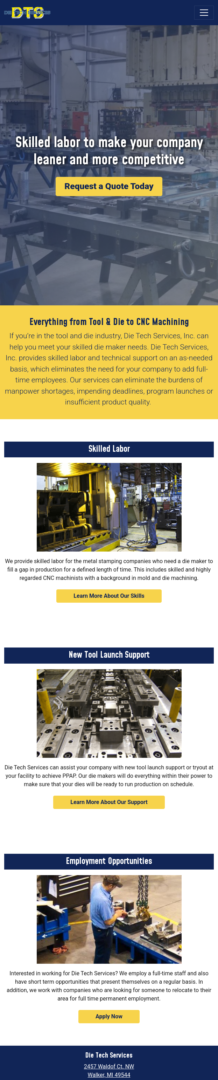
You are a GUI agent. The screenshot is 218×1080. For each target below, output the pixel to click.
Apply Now (109, 1016)
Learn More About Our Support (109, 802)
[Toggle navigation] (204, 13)
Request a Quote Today (108, 186)
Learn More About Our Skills (108, 596)
